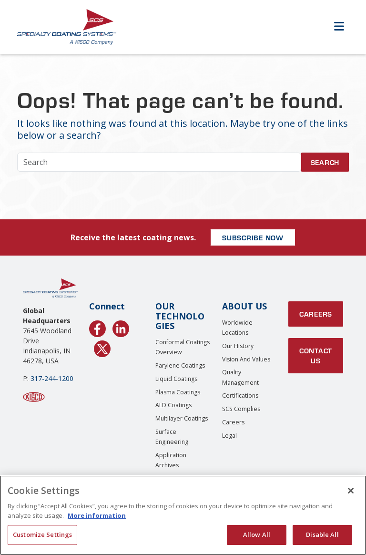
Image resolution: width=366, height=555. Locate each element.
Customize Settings (42, 534)
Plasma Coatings (177, 392)
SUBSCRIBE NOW (253, 237)
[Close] (350, 490)
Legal (229, 436)
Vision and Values (246, 359)
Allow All (256, 534)
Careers (233, 422)
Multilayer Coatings (181, 418)
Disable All (322, 534)
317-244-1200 (51, 378)
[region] (183, 515)
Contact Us (315, 355)
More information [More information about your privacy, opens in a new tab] (97, 515)
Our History (238, 346)
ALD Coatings (173, 405)
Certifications (240, 395)
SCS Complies (241, 409)
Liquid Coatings (176, 379)
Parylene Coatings (180, 365)
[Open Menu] (339, 27)
